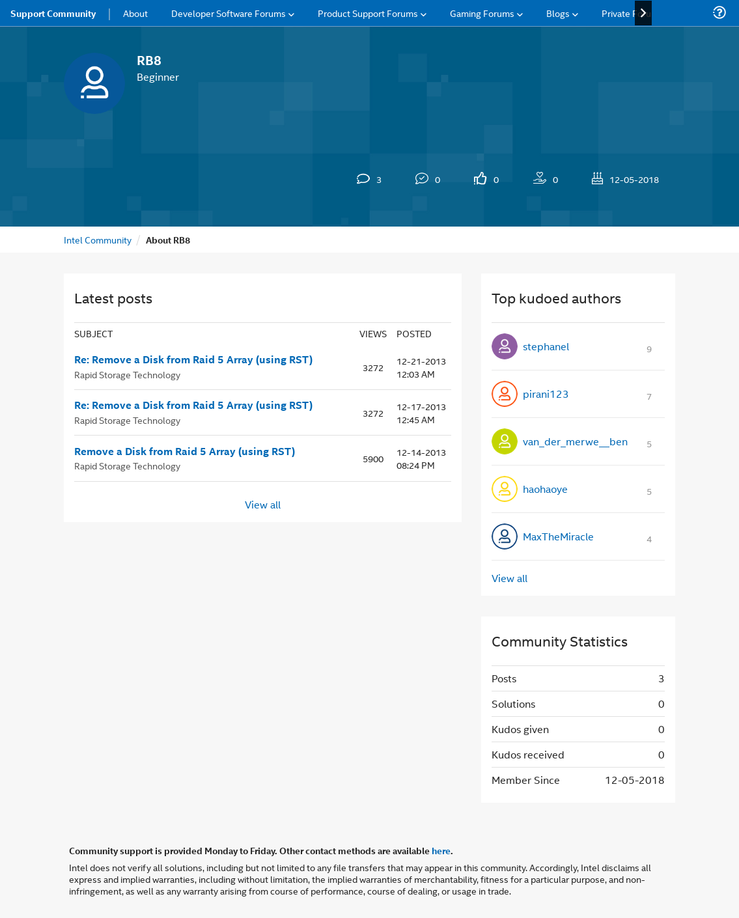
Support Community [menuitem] (53, 13)
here (441, 850)
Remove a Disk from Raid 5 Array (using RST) (184, 451)
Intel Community (98, 239)
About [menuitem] (135, 13)
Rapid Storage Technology (127, 374)
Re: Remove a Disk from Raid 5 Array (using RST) (193, 359)
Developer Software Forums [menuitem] (228, 13)
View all (263, 504)
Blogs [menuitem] (558, 13)
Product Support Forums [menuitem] (368, 13)
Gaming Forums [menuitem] (482, 13)
